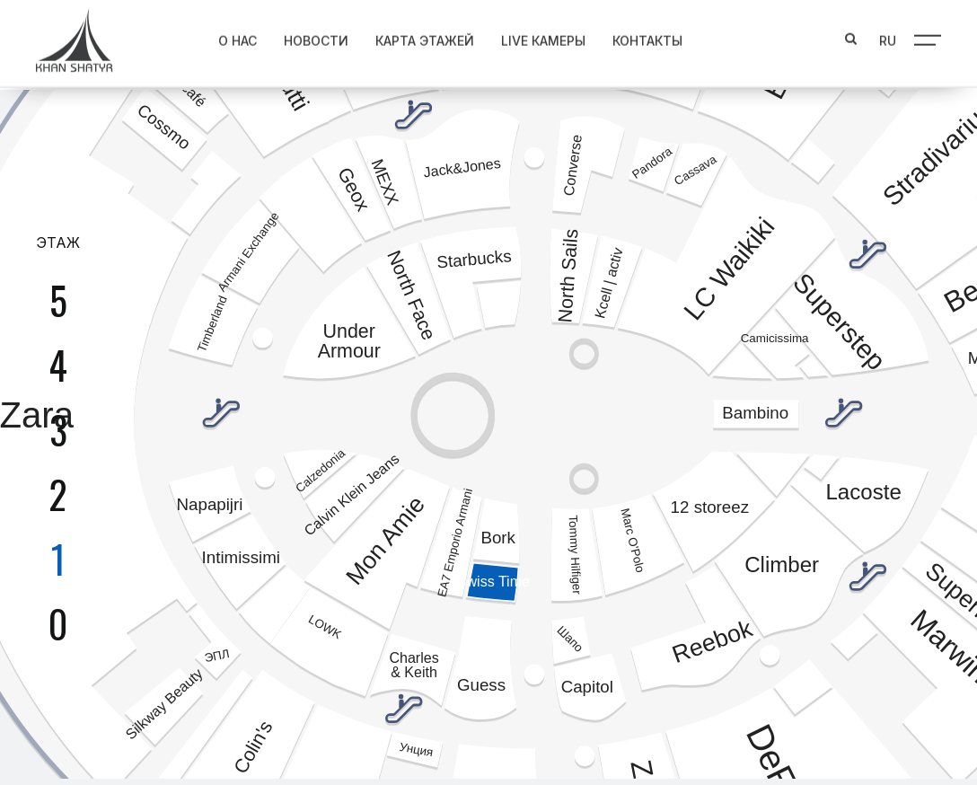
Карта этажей (411, 36)
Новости (302, 36)
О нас (224, 36)
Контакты (634, 36)
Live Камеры (530, 36)
